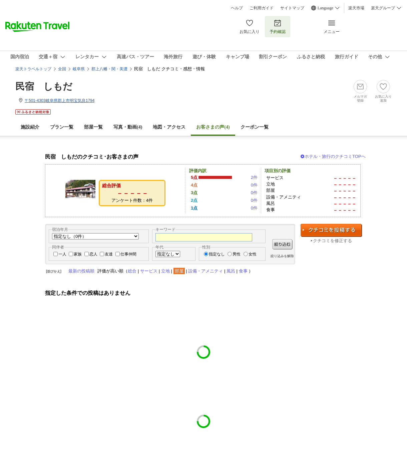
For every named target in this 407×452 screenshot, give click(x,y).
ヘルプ (237, 8)
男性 (237, 254)
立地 (165, 270)
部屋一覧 (93, 127)
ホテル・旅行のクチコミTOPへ (335, 156)
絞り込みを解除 (282, 256)
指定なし (217, 254)
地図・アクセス (169, 127)
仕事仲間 (128, 254)
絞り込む (282, 244)
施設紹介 (30, 127)
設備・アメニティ (205, 270)
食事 (243, 270)
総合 (132, 270)
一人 (62, 254)
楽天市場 (356, 8)
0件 (254, 185)
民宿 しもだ (43, 86)
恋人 (93, 254)
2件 (254, 177)
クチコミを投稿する (331, 230)
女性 (253, 254)
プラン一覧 (61, 127)
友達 (109, 254)
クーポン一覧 (255, 127)
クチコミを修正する (332, 240)
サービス (148, 270)
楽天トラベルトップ (33, 69)
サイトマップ (292, 8)
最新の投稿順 (81, 270)
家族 (78, 254)
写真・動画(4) (127, 127)
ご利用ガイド (262, 8)
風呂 (231, 270)
